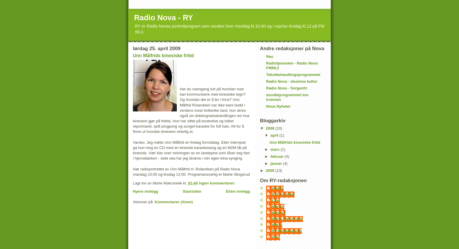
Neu (269, 56)
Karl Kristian (283, 194)
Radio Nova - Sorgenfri (286, 88)
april (275, 135)
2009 (270, 128)
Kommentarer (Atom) (174, 202)
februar (277, 156)
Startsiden (192, 191)
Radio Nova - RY (163, 17)
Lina (276, 200)
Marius (278, 206)
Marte (277, 225)
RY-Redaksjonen (287, 231)
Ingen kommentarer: (218, 183)
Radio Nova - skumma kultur (292, 81)
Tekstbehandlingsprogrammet (293, 74)
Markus (278, 213)
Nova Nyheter (278, 106)
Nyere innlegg (145, 191)
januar (276, 163)
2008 (270, 170)
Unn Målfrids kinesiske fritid (163, 55)
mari (276, 237)
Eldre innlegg (238, 191)
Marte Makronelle (287, 219)
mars (275, 149)
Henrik (278, 188)
